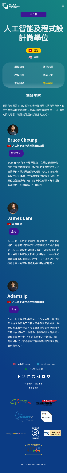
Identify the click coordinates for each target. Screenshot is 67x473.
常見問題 (19, 83)
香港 (34, 50)
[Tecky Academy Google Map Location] (48, 376)
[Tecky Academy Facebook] (18, 376)
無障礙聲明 (33, 388)
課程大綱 (48, 66)
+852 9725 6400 (33, 369)
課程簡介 (19, 66)
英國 (34, 57)
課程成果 (19, 75)
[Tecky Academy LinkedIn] (28, 376)
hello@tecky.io (21, 364)
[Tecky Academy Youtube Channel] (43, 376)
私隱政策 (28, 384)
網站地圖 (38, 384)
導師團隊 (48, 83)
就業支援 (48, 75)
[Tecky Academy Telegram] (38, 376)
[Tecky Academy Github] (33, 376)
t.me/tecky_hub (45, 364)
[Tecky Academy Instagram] (23, 376)
